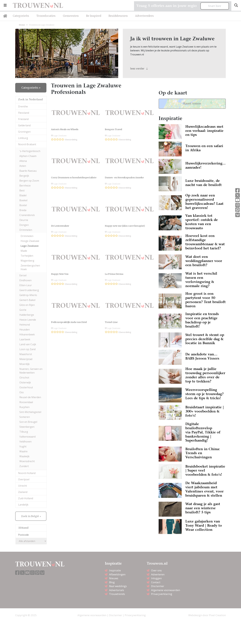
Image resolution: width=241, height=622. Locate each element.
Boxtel (23, 205)
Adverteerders (144, 16)
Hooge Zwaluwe (30, 241)
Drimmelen (25, 230)
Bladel (22, 195)
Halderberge (26, 314)
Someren (24, 417)
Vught (22, 446)
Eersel (22, 275)
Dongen (24, 225)
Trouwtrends (117, 594)
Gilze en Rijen (27, 305)
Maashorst (25, 354)
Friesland (23, 119)
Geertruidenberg (29, 290)
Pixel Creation (217, 615)
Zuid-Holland (25, 498)
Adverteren (157, 574)
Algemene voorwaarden (165, 590)
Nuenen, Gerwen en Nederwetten (30, 370)
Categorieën (21, 16)
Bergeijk (24, 175)
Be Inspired (93, 16)
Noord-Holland (27, 473)
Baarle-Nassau (28, 170)
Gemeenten (71, 16)
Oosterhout (26, 387)
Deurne (23, 220)
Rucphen (24, 407)
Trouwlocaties (45, 16)
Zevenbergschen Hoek (30, 267)
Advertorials (116, 590)
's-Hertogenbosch (29, 151)
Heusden (24, 329)
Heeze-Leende (27, 319)
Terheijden (27, 255)
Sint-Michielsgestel (30, 412)
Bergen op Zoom (29, 180)
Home (22, 25)
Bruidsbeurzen (118, 16)
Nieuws (113, 578)
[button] (5, 5)
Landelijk (23, 504)
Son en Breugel (28, 422)
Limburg (23, 138)
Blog (112, 582)
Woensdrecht (27, 461)
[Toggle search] (236, 5)
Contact (155, 582)
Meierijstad (25, 359)
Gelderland (24, 125)
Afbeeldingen (117, 574)
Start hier (214, 6)
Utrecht (22, 485)
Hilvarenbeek (27, 334)
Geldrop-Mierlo (28, 295)
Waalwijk (24, 456)
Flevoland (23, 112)
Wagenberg (27, 260)
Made (24, 250)
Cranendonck (27, 215)
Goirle (22, 310)
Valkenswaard (27, 436)
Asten (22, 166)
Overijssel (23, 479)
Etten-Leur (25, 285)
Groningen (24, 131)
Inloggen (156, 578)
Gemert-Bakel (27, 300)
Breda (22, 210)
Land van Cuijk (27, 344)
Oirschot (24, 377)
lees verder (139, 68)
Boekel (23, 200)
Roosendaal (26, 402)
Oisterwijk (25, 382)
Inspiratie (115, 570)
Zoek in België (30, 516)
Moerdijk (24, 364)
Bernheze (25, 185)
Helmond (24, 324)
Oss (21, 392)
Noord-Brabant (27, 144)
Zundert (24, 466)
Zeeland (22, 492)
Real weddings (118, 586)
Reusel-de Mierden (30, 397)
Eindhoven (25, 280)
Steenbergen (26, 426)
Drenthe (23, 106)
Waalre (23, 451)
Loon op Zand (27, 349)
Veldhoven (25, 441)
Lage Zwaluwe (30, 246)
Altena (23, 161)
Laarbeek (24, 339)
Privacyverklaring (161, 594)
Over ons (156, 570)
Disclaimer (157, 586)
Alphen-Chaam (27, 156)
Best (22, 190)
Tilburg (23, 431)
